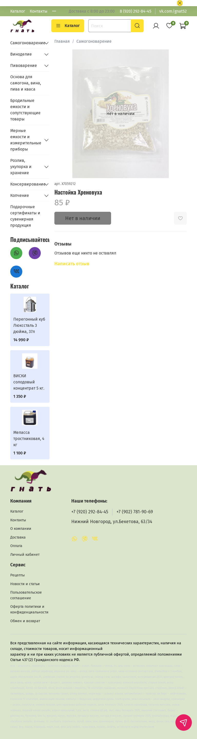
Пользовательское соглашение (26, 595)
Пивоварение (23, 65)
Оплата (16, 546)
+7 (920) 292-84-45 (89, 512)
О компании (20, 528)
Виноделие (21, 54)
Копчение (19, 195)
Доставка (18, 537)
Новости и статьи (25, 584)
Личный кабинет (25, 554)
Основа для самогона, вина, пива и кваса (25, 83)
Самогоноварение (94, 41)
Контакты (38, 11)
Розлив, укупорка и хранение (21, 166)
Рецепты (17, 575)
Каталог (17, 11)
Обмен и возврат (25, 621)
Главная (62, 41)
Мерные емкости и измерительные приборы (25, 140)
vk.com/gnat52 (173, 11)
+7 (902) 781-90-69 (134, 512)
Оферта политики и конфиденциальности (29, 609)
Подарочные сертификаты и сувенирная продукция (25, 216)
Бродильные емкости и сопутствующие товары (25, 109)
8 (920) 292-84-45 (135, 11)
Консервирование (25, 184)
